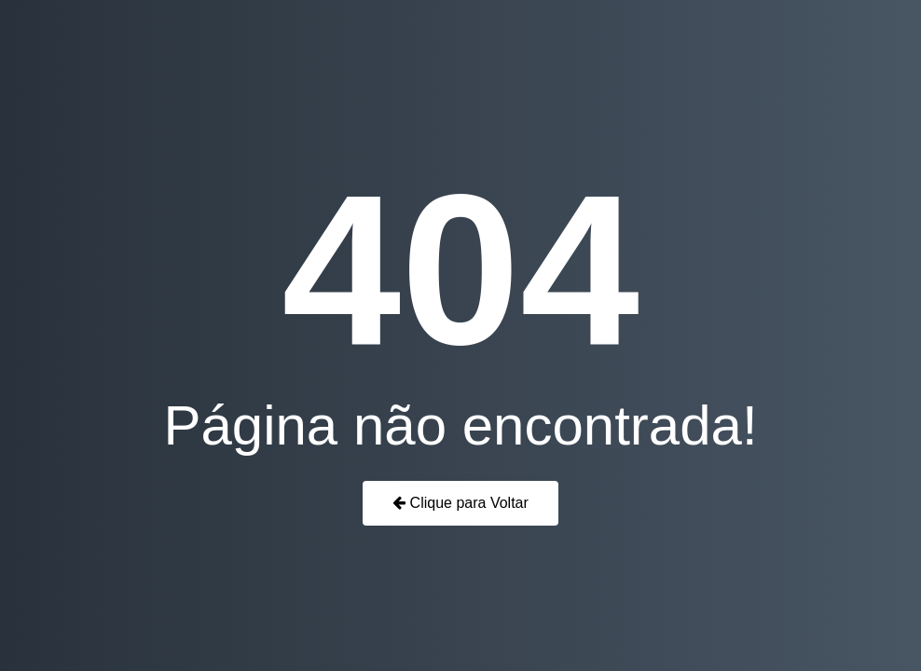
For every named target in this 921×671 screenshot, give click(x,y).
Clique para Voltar (460, 503)
